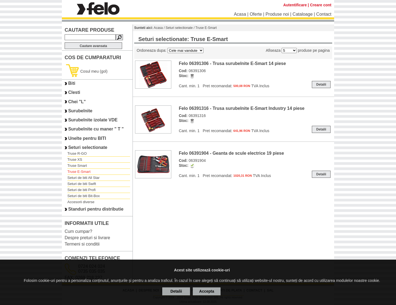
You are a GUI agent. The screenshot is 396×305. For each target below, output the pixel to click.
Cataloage (303, 14)
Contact (323, 14)
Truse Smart (77, 166)
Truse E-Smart (78, 172)
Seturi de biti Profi (81, 190)
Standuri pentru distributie (95, 209)
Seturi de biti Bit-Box (83, 196)
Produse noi (277, 14)
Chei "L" (77, 101)
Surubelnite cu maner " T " (96, 129)
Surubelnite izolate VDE (93, 120)
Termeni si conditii (82, 244)
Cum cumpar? (78, 231)
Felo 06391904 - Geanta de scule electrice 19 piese (231, 153)
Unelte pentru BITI (87, 138)
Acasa (240, 14)
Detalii (321, 84)
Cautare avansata (93, 46)
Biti (71, 83)
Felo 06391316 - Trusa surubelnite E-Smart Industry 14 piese (241, 108)
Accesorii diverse (80, 202)
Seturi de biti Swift (81, 184)
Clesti (74, 92)
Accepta (206, 291)
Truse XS (74, 159)
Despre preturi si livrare (87, 237)
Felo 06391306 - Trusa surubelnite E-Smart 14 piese (232, 63)
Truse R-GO (77, 153)
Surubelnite (80, 110)
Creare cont (320, 5)
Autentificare (295, 5)
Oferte (256, 14)
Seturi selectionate (87, 147)
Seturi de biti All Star (83, 178)
